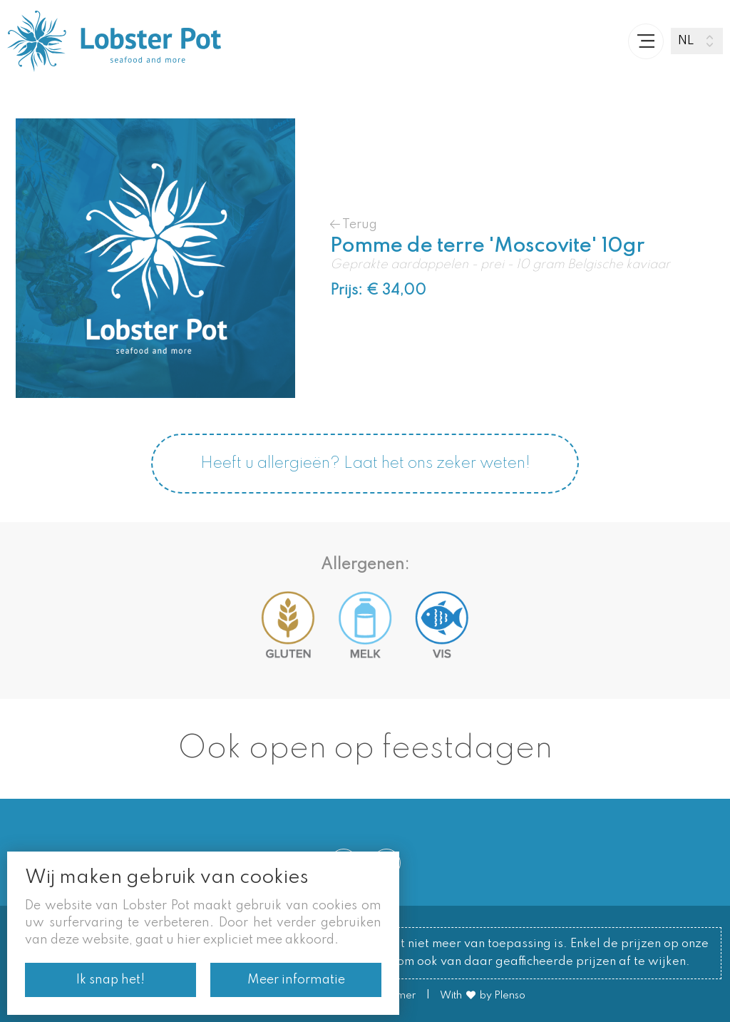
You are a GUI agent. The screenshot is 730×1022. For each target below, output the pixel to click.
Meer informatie (296, 980)
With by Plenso (482, 996)
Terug (353, 224)
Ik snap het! (110, 980)
